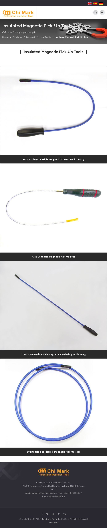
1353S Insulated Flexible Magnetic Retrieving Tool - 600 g (53, 354)
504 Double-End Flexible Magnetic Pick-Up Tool (53, 451)
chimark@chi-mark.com (43, 493)
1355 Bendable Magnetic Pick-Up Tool (53, 256)
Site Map (53, 522)
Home (5, 37)
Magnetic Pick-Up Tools (38, 37)
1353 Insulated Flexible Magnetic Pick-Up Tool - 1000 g (53, 159)
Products (17, 37)
